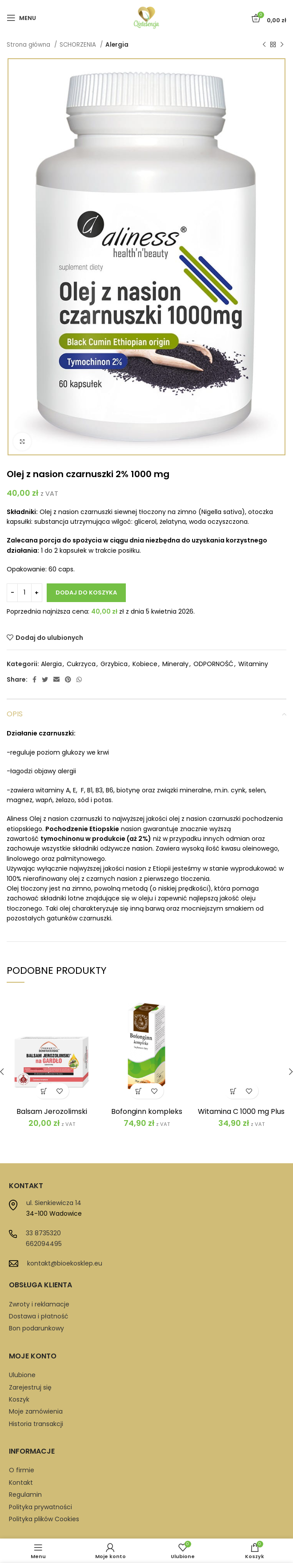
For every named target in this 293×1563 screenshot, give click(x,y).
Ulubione (22, 1374)
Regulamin (25, 1494)
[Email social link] (56, 679)
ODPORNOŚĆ (213, 663)
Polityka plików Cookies (44, 1519)
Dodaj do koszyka (86, 592)
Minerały (175, 663)
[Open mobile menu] (21, 18)
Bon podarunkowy (36, 1328)
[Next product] (281, 44)
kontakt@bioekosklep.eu (64, 1263)
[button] (44, 1091)
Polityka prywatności (40, 1507)
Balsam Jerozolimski (51, 1111)
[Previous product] (264, 44)
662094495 (44, 1243)
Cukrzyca (81, 663)
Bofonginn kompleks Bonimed (146, 1115)
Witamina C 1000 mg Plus (241, 1111)
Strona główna (29, 44)
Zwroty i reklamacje (39, 1304)
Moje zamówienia (36, 1411)
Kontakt (21, 1482)
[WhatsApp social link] (79, 679)
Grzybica (114, 663)
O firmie (21, 1470)
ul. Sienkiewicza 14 (53, 1202)
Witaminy (253, 663)
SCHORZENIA (79, 44)
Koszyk (19, 1399)
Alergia (116, 44)
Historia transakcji (36, 1423)
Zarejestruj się (30, 1387)
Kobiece (144, 663)
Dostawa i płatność (38, 1316)
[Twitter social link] (45, 679)
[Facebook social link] (34, 679)
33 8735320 (43, 1233)
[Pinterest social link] (68, 679)
